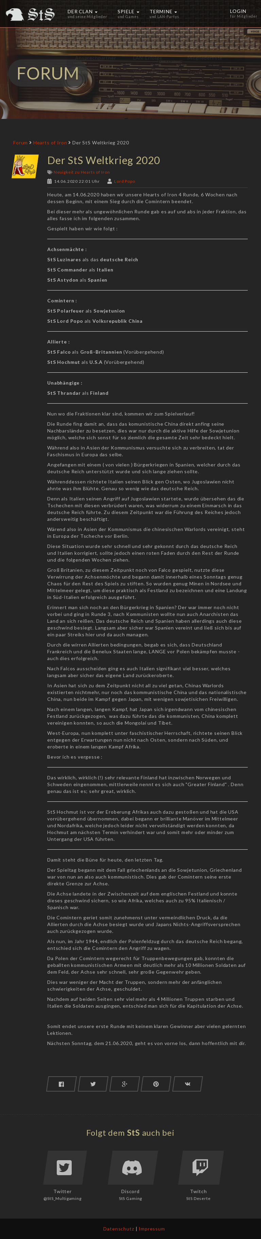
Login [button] (244, 13)
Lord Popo (124, 181)
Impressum (152, 1229)
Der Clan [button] (87, 13)
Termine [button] (164, 13)
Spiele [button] (128, 13)
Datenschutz (118, 1229)
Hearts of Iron (50, 142)
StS (133, 1132)
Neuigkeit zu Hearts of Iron (82, 172)
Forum (20, 142)
